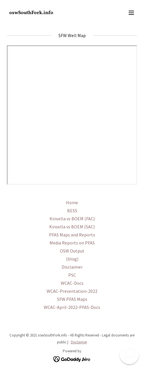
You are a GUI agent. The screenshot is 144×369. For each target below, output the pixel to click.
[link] (52, 12)
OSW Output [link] (72, 251)
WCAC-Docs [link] (72, 283)
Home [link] (72, 202)
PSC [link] (72, 275)
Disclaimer (79, 342)
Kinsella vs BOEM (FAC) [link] (72, 218)
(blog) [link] (72, 259)
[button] (131, 12)
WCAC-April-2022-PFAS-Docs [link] (72, 307)
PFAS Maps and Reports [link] (72, 235)
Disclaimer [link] (72, 267)
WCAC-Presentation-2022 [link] (72, 291)
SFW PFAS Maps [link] (72, 299)
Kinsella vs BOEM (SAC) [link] (72, 227)
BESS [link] (72, 210)
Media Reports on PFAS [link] (72, 243)
